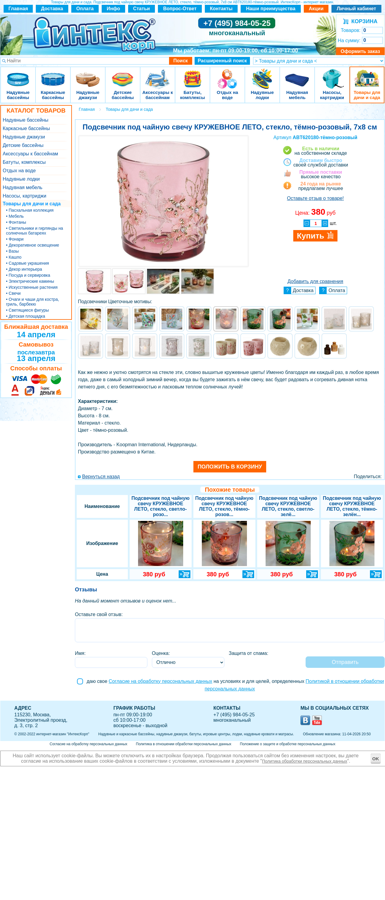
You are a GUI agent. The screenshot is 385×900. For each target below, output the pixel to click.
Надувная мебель (297, 75)
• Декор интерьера (24, 269)
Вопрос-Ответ (180, 8)
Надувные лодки (262, 75)
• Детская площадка (25, 316)
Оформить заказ (360, 51)
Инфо (113, 8)
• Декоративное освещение (32, 245)
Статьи (141, 8)
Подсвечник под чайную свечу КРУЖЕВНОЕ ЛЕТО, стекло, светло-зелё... (288, 506)
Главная (18, 8)
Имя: (80, 653)
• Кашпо (13, 257)
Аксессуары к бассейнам (157, 75)
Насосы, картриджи (332, 75)
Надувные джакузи (87, 75)
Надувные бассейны (18, 75)
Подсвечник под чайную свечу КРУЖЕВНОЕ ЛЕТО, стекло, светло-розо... (160, 506)
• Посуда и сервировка (28, 275)
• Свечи (13, 293)
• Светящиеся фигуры (27, 310)
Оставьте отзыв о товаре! (315, 198)
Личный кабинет (356, 8)
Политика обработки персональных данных (304, 761)
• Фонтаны (16, 222)
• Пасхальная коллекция (30, 210)
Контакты (221, 8)
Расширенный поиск (222, 60)
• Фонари (14, 239)
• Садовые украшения (27, 263)
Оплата (85, 8)
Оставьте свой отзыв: (99, 614)
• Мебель (15, 216)
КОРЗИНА (362, 21)
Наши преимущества (270, 8)
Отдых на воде (227, 75)
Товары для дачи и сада (367, 75)
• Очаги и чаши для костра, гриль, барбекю (32, 302)
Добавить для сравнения (315, 281)
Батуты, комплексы (192, 75)
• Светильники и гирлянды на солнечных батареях (34, 230)
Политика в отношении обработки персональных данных (183, 744)
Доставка (52, 8)
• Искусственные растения (31, 287)
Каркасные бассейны (53, 75)
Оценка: (161, 653)
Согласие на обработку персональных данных (160, 681)
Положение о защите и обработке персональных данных (287, 744)
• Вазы (12, 251)
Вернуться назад (101, 476)
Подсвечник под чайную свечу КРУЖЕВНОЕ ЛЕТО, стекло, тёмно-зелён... (352, 506)
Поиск (180, 60)
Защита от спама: (248, 653)
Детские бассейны (122, 75)
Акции (316, 8)
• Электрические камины (30, 281)
